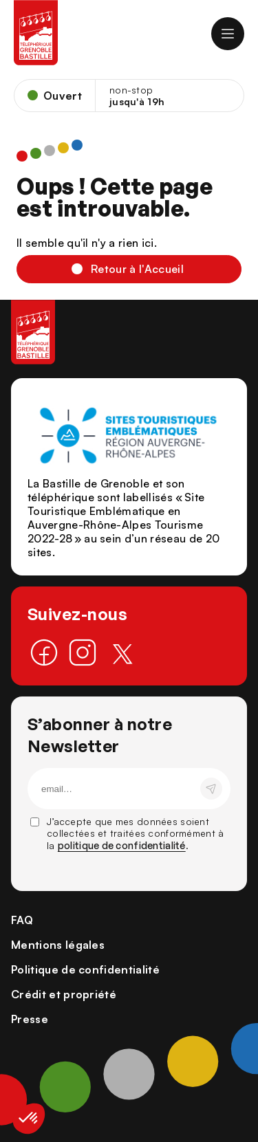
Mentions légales (58, 945)
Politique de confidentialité (85, 969)
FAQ (22, 920)
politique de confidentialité (122, 845)
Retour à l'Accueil (137, 269)
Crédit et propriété (63, 994)
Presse (29, 1019)
